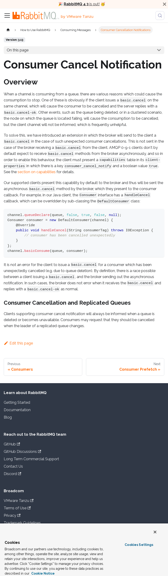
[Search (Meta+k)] (159, 15)
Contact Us (13, 466)
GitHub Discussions (22, 451)
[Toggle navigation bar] (7, 15)
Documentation (17, 410)
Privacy (12, 515)
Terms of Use (17, 508)
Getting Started (17, 402)
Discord (12, 474)
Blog (8, 417)
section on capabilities (37, 172)
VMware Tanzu (18, 500)
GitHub (12, 444)
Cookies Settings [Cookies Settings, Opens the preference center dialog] (139, 545)
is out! (82, 4)
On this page (18, 50)
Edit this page (18, 343)
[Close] (164, 4)
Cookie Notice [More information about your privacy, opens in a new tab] (43, 573)
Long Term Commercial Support (31, 459)
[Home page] (8, 29)
